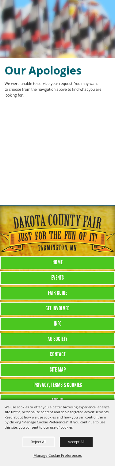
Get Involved (57, 308)
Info (58, 324)
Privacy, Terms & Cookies (57, 385)
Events (57, 278)
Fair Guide (57, 293)
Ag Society (57, 339)
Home (57, 262)
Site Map (58, 370)
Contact (58, 354)
